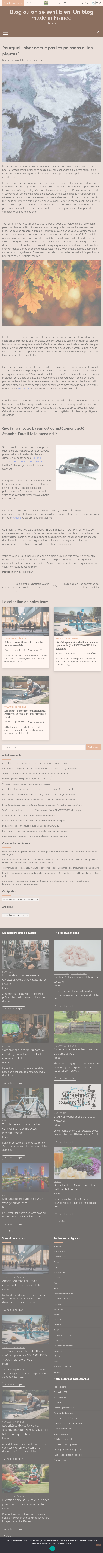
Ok (52, 1548)
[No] (98, 1545)
